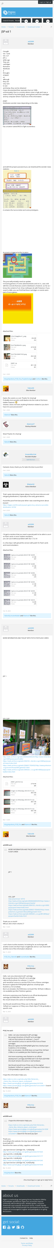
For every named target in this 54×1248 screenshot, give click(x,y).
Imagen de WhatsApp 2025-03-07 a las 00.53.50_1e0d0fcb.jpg (29, 800)
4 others (39, 379)
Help (31, 1238)
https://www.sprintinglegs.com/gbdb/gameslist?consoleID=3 (24, 1085)
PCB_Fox (18, 379)
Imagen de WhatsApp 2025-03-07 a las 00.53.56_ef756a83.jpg (29, 809)
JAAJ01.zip (14, 363)
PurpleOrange (27, 379)
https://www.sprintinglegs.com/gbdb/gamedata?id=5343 (23, 1160)
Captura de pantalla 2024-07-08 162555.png (24, 591)
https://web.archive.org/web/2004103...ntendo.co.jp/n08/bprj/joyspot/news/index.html (28, 906)
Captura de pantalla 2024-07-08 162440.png (24, 564)
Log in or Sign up (45, 2)
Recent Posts (20, 20)
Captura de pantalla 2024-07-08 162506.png (24, 573)
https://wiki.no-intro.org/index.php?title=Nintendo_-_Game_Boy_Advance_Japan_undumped (21, 1080)
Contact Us (24, 1238)
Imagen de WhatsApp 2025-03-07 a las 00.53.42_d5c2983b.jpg (29, 791)
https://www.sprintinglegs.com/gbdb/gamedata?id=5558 (23, 1083)
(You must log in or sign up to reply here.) (38, 1180)
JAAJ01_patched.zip (17, 782)
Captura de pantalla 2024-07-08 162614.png (24, 600)
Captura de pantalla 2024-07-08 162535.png (24, 582)
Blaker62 (30, 484)
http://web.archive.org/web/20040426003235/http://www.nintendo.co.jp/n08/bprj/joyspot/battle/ (27, 758)
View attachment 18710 (16, 899)
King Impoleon (9, 379)
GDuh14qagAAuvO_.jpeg (18, 336)
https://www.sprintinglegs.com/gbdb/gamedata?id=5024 (23, 1152)
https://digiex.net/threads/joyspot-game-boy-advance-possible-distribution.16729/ (26, 506)
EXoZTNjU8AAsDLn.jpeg (18, 345)
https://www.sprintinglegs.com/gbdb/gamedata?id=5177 (23, 1156)
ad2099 (31, 41)
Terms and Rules (27, 1243)
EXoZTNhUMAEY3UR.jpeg (19, 354)
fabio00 (31, 388)
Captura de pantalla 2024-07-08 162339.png (24, 555)
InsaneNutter (30, 454)
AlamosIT (7, 415)
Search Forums (8, 20)
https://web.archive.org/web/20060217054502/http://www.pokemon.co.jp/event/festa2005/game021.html (27, 766)
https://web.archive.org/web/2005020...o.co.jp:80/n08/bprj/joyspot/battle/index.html (26, 771)
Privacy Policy (27, 1245)
